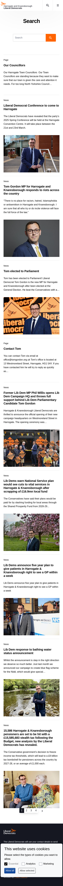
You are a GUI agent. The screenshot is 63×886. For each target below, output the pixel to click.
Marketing (48, 863)
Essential (13, 863)
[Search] (29, 38)
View (31, 73)
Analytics (30, 863)
